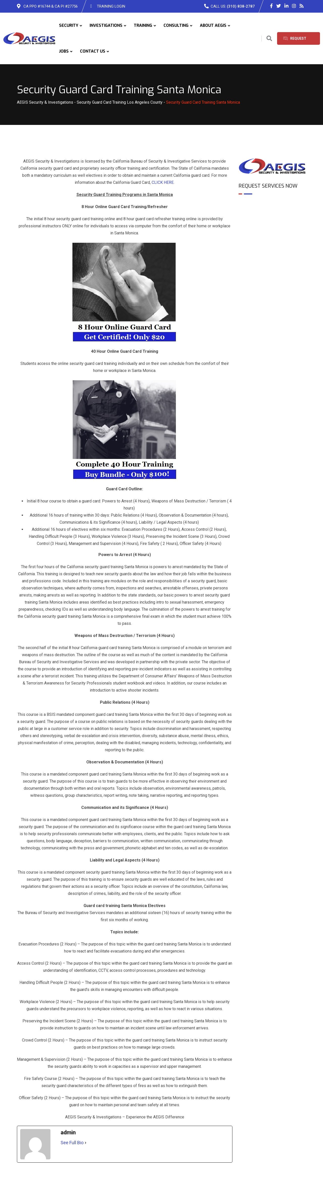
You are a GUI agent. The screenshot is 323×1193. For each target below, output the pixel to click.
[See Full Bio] (86, 1142)
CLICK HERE (163, 182)
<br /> (272, 220)
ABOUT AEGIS (213, 25)
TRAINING (143, 25)
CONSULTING (176, 25)
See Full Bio (72, 1142)
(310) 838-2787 (241, 6)
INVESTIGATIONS (106, 25)
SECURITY (68, 25)
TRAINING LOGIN (111, 6)
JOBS (64, 51)
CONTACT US (92, 51)
